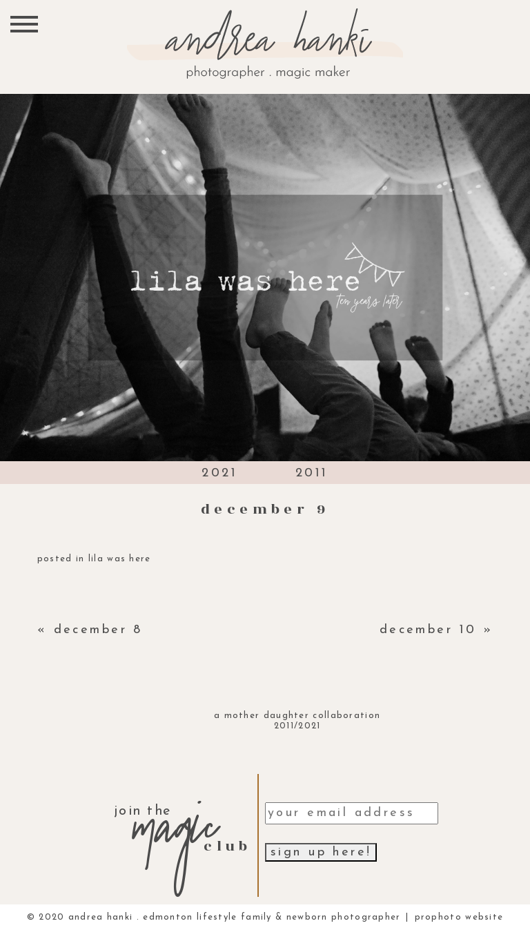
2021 (219, 473)
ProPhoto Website (459, 917)
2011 (311, 473)
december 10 (428, 630)
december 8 (98, 630)
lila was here (119, 558)
